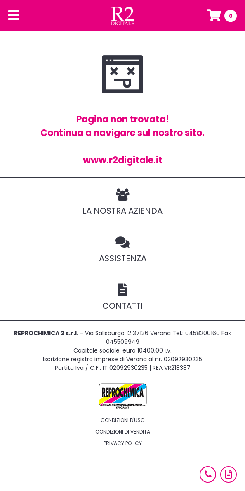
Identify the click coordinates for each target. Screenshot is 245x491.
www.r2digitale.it (123, 160)
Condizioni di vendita (122, 431)
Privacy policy (123, 443)
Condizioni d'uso (122, 420)
